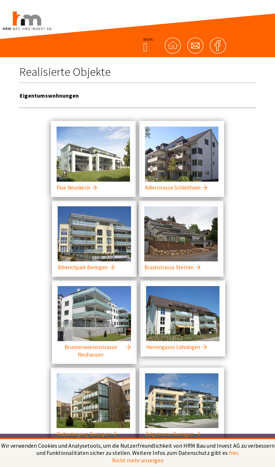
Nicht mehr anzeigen (138, 460)
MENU (148, 45)
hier (233, 452)
